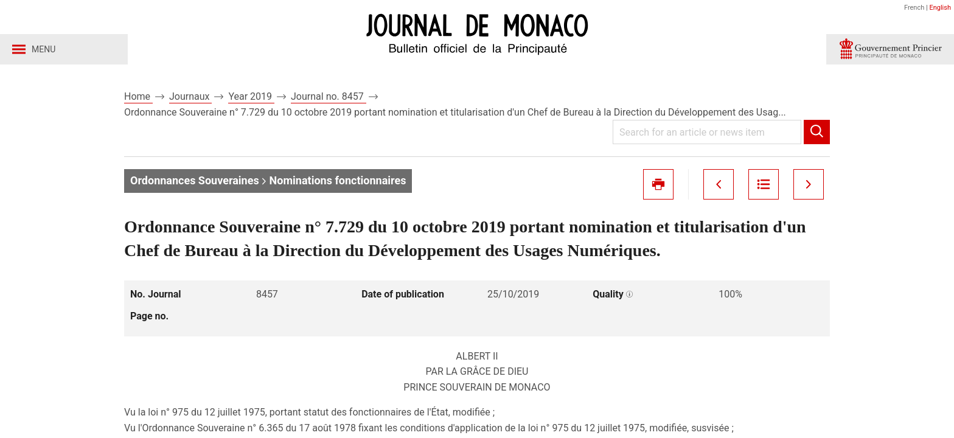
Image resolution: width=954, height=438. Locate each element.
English (940, 8)
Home (138, 96)
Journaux (190, 96)
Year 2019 (251, 96)
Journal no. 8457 (328, 96)
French (914, 8)
